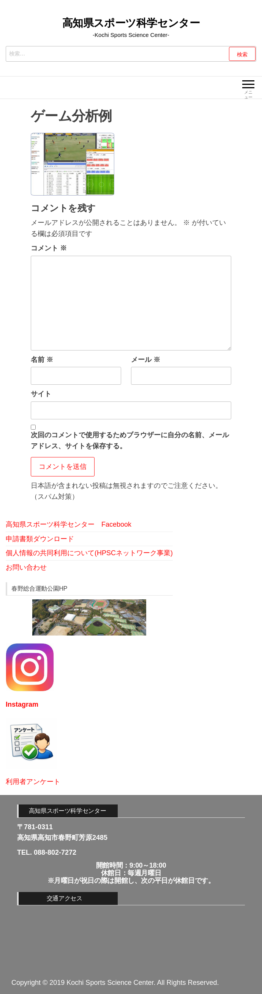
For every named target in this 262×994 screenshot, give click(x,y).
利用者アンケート (33, 781)
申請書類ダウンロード (40, 539)
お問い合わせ (26, 567)
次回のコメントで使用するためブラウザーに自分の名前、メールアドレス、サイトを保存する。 (130, 440)
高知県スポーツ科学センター (131, 23)
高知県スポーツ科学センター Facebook (68, 524)
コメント (49, 248)
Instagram (22, 704)
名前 (42, 359)
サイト (41, 394)
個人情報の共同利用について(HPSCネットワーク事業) (89, 553)
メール (145, 359)
